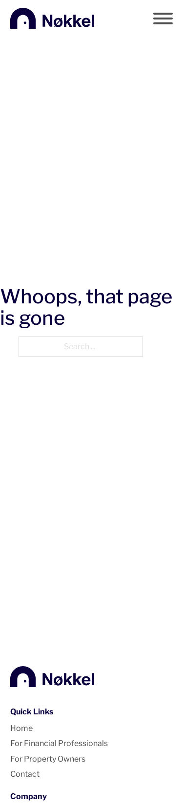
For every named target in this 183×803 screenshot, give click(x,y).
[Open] (163, 18)
